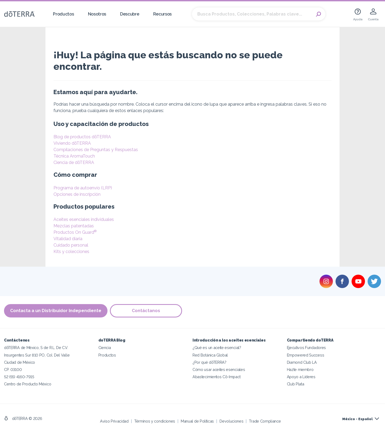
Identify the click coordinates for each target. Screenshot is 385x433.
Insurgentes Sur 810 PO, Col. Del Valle (37, 354)
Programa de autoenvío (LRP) (82, 187)
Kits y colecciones (71, 251)
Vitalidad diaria (67, 238)
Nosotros (97, 14)
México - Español (357, 419)
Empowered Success (305, 354)
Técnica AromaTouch (74, 156)
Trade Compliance (265, 421)
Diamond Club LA (302, 362)
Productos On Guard (75, 232)
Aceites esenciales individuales (83, 219)
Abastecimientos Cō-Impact (216, 376)
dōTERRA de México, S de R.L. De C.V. (36, 347)
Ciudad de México (19, 362)
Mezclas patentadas (73, 225)
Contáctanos (146, 310)
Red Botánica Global (210, 354)
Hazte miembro (300, 369)
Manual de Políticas (197, 421)
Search (318, 14)
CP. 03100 (13, 369)
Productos (63, 14)
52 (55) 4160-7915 (19, 376)
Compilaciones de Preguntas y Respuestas (95, 149)
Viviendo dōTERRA (72, 143)
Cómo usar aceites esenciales (218, 369)
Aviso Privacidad (114, 421)
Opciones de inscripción (77, 194)
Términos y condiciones (154, 421)
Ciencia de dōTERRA (73, 162)
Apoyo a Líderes (301, 376)
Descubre (129, 14)
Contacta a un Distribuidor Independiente (55, 310)
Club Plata (295, 383)
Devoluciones (231, 421)
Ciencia (104, 347)
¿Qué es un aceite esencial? (216, 347)
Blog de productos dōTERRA (82, 136)
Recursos (162, 14)
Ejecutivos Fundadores (306, 347)
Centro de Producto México (27, 383)
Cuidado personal (70, 245)
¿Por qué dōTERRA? (209, 362)
